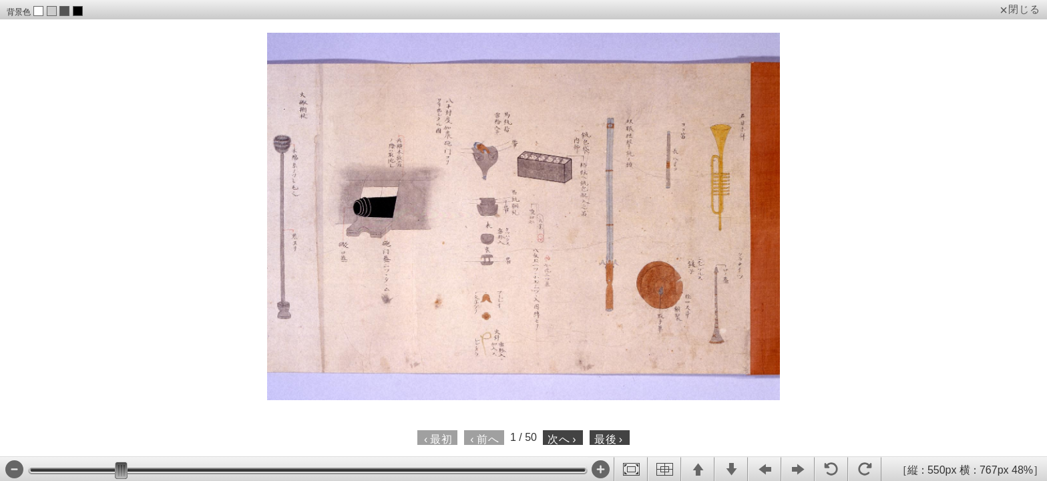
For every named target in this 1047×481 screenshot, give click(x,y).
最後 (608, 439)
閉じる (1024, 9)
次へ (562, 439)
